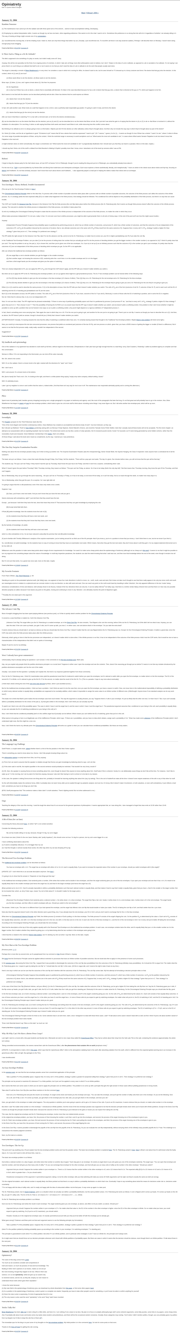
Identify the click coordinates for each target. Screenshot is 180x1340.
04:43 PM (17, 1331)
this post (145, 550)
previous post (10, 963)
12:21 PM (17, 336)
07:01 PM (17, 649)
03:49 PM (17, 1027)
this (58, 954)
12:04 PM (17, 390)
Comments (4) (24, 1245)
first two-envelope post (68, 660)
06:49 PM (17, 734)
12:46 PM (17, 795)
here (33, 189)
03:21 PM (17, 1245)
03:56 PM (17, 939)
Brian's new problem (143, 320)
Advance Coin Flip (25, 204)
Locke (27, 1260)
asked (28, 748)
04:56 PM (17, 1301)
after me (23, 1312)
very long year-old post (37, 684)
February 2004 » (93, 13)
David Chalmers (30, 1192)
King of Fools (15, 1327)
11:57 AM (17, 408)
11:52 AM (17, 809)
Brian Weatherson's (32, 70)
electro (4, 170)
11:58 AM (17, 565)
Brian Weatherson (8, 1312)
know (6, 958)
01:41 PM (17, 441)
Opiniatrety (11, 4)
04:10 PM (17, 852)
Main (83, 13)
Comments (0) (24, 48)
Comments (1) (24, 939)
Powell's (7, 422)
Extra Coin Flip (72, 622)
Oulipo (50, 434)
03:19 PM (17, 175)
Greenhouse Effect (87, 1038)
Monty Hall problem (35, 935)
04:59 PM (17, 152)
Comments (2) (24, 336)
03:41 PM (17, 1062)
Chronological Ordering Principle (15, 193)
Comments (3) (24, 565)
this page (34, 1050)
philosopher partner (10, 757)
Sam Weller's (30, 428)
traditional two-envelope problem (15, 862)
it (40, 1318)
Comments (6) (24, 852)
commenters (42, 36)
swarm (21, 403)
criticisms (147, 718)
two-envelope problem (56, 1322)
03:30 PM (17, 1139)
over (27, 403)
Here (137, 1150)
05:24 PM (17, 48)
